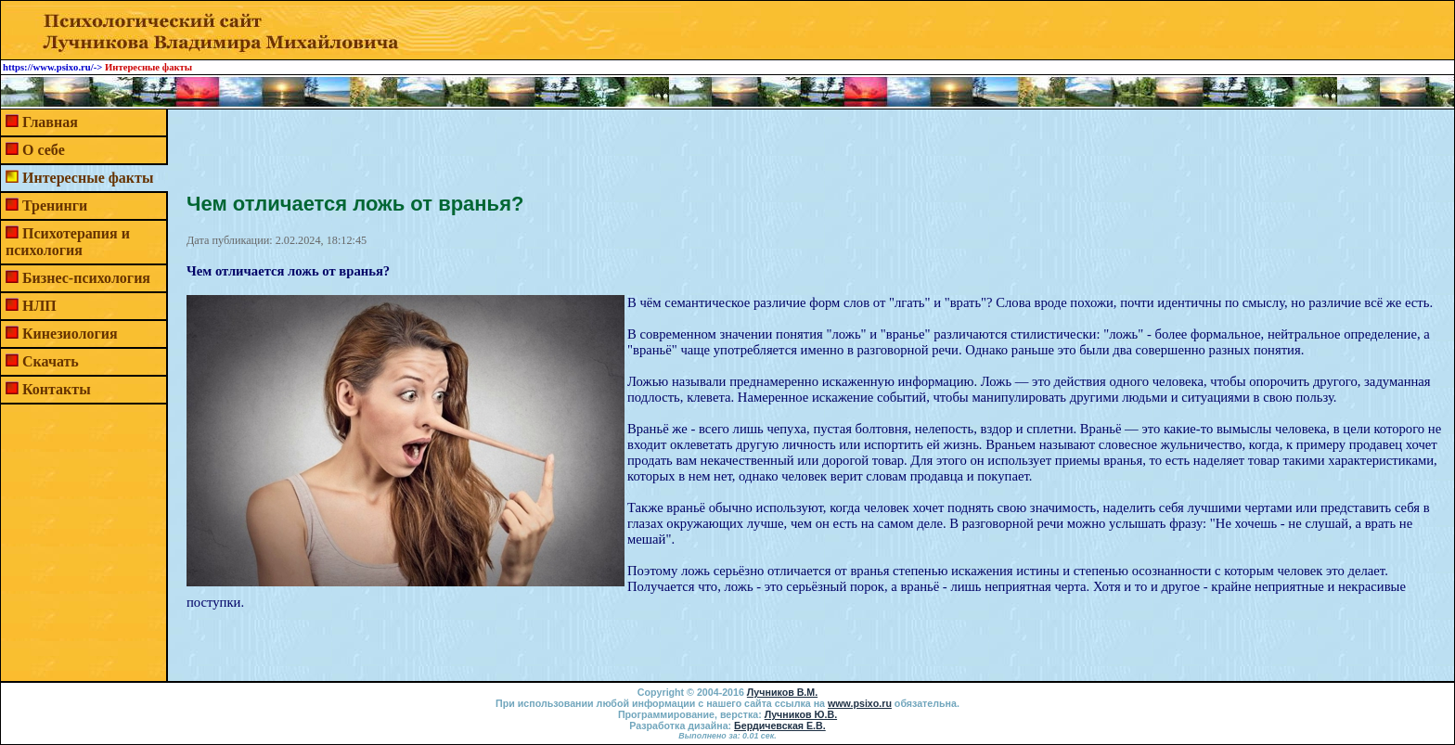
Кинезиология (70, 333)
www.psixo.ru (860, 703)
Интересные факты (87, 178)
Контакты (56, 389)
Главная (50, 122)
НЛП (39, 306)
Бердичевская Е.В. (780, 725)
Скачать (50, 361)
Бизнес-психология (86, 278)
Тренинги (54, 205)
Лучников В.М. (782, 692)
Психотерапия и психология (68, 241)
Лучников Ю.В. (801, 714)
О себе (43, 150)
